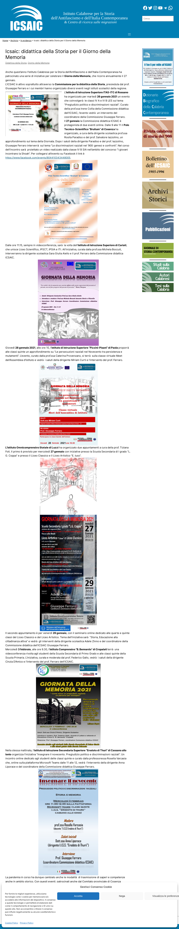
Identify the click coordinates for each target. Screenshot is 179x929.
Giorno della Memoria (38, 62)
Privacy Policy (26, 923)
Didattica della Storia (16, 62)
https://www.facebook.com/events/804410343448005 (37, 157)
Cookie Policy (11, 923)
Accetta (78, 895)
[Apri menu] (129, 34)
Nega (122, 895)
